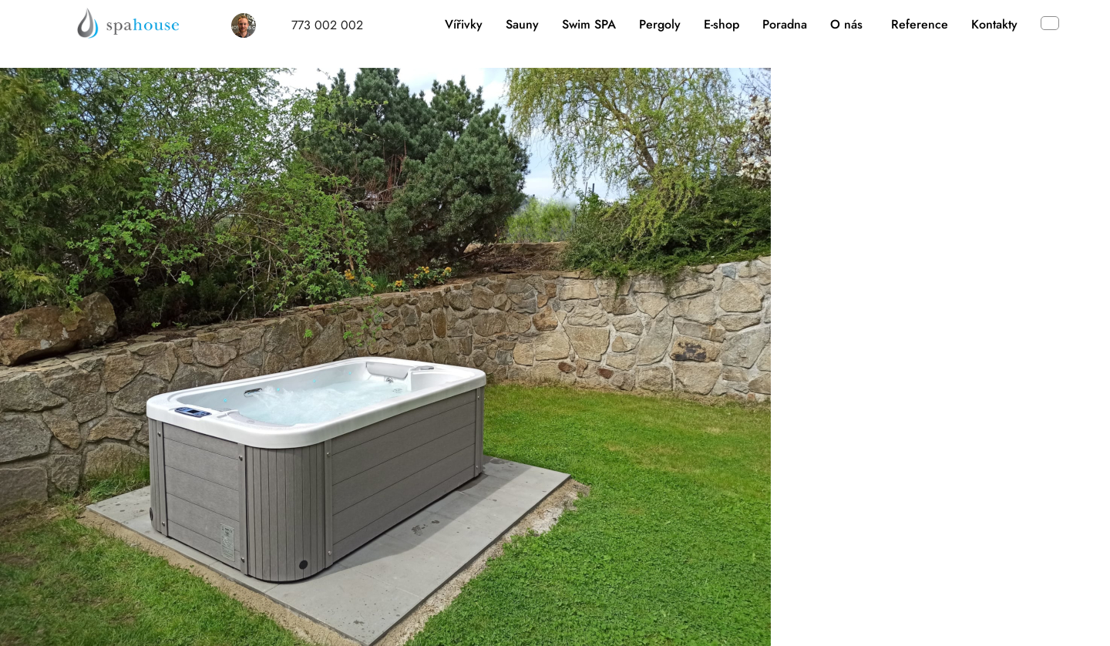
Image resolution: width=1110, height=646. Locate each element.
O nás (846, 24)
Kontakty (994, 24)
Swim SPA (589, 24)
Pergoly (660, 24)
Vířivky (464, 24)
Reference (919, 24)
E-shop (721, 24)
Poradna (784, 24)
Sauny (522, 24)
